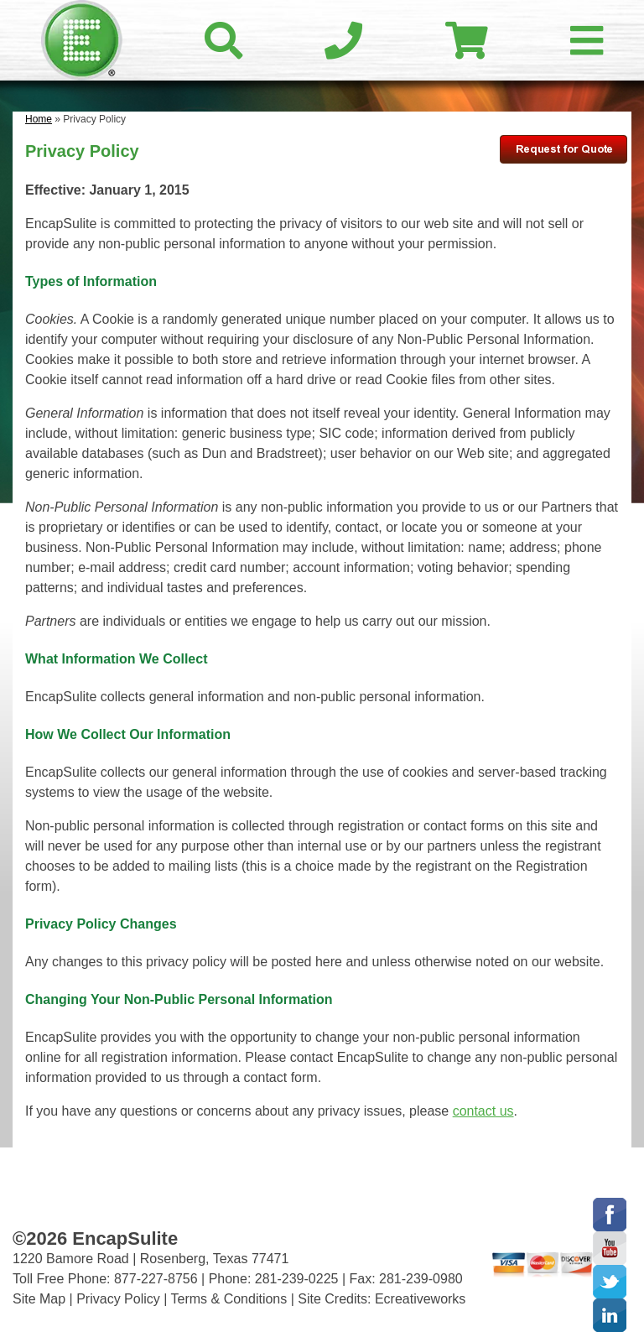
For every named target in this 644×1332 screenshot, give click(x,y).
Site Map (39, 1299)
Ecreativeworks (420, 1299)
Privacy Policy (118, 1299)
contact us (483, 1111)
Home (38, 119)
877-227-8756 (156, 1279)
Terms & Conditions (229, 1299)
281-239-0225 (297, 1279)
